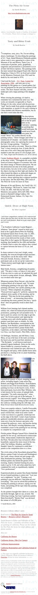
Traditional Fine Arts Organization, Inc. (18, 591)
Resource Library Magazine (19, 517)
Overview (4, 557)
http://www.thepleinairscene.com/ (19, 13)
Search (8, 584)
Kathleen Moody (13, 158)
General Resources (15, 575)
